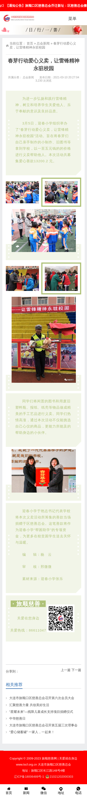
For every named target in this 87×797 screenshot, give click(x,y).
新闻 (26, 790)
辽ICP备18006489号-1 (29, 776)
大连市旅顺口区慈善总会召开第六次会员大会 (41, 698)
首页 (30, 43)
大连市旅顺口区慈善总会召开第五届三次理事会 (43, 725)
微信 (43, 790)
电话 (78, 790)
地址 (61, 790)
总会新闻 (43, 43)
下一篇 (76, 670)
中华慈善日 (17, 718)
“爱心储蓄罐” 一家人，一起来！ (32, 732)
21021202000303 (59, 776)
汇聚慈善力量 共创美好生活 (29, 705)
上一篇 (66, 670)
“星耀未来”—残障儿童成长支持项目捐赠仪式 (41, 712)
